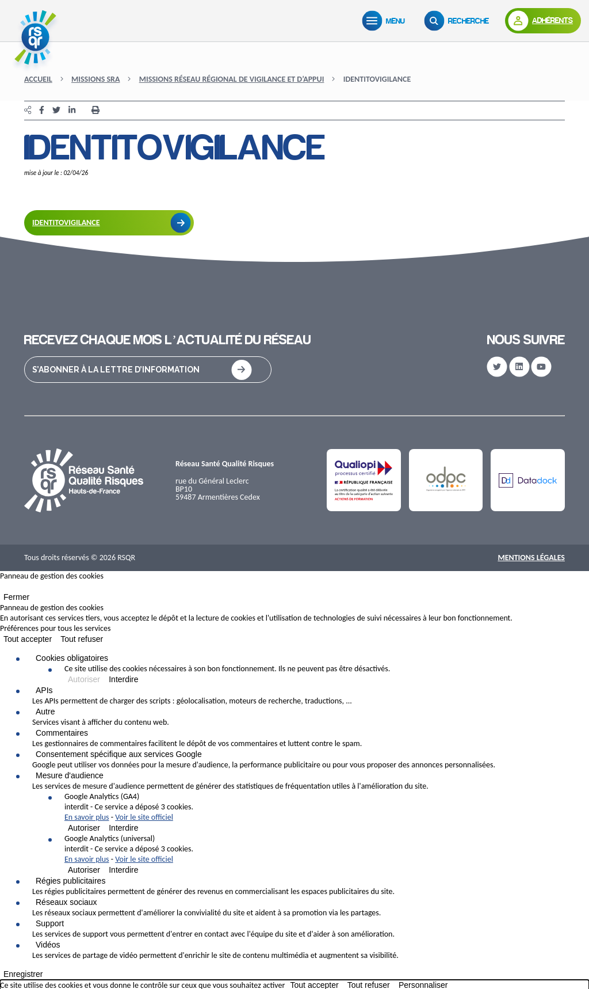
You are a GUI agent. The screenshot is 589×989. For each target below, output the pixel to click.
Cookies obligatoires (72, 658)
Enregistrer (23, 974)
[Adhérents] (543, 20)
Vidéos (48, 944)
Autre (45, 711)
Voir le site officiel (144, 817)
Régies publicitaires (70, 880)
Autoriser (84, 679)
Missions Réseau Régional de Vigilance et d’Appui (231, 79)
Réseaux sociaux (66, 902)
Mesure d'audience (70, 775)
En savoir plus (86, 817)
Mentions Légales (531, 557)
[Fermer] (3, 588)
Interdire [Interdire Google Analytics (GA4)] (123, 827)
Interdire (123, 679)
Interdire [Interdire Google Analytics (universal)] (123, 869)
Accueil (38, 79)
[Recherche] (459, 20)
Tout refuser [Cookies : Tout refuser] (81, 639)
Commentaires (62, 732)
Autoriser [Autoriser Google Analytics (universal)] (84, 869)
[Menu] (386, 20)
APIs (44, 690)
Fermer (16, 597)
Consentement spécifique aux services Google (119, 754)
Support (50, 923)
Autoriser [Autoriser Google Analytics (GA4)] (84, 827)
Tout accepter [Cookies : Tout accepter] (27, 639)
